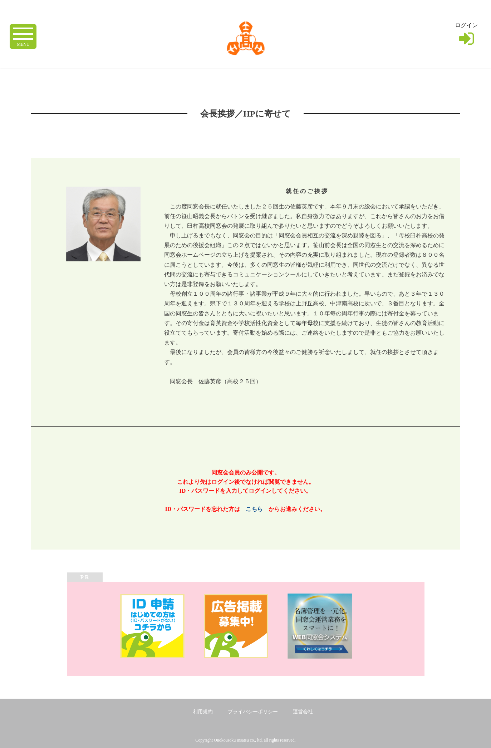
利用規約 (203, 711)
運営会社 (303, 711)
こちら (254, 509)
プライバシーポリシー (253, 711)
